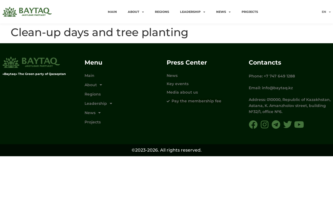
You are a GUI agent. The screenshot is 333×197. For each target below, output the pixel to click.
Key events (178, 83)
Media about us (182, 92)
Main (112, 12)
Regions (162, 12)
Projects (250, 12)
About (136, 12)
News (223, 12)
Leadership (192, 12)
